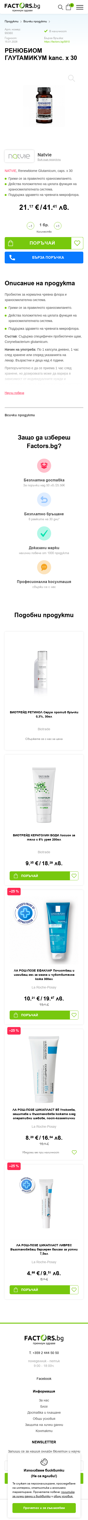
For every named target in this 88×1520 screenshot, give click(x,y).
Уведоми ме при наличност (40, 1152)
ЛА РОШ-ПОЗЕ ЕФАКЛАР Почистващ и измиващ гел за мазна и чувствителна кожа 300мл (44, 974)
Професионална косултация (44, 574)
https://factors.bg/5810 (57, 42)
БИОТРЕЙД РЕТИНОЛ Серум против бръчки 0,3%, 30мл (44, 714)
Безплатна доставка (44, 473)
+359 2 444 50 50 (46, 1353)
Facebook (44, 1379)
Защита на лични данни (44, 1425)
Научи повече (14, 393)
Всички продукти (35, 21)
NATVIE (10, 171)
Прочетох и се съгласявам (44, 1508)
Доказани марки (44, 541)
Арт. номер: (13, 29)
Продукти (12, 21)
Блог (44, 1407)
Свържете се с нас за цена (44, 739)
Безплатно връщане (44, 507)
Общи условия (44, 1419)
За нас (44, 1400)
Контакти (44, 1431)
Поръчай (31, 242)
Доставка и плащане (44, 1413)
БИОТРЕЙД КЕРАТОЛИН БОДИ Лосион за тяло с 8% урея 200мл (44, 837)
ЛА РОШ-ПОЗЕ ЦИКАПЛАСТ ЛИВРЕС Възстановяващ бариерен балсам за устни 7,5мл (44, 1249)
